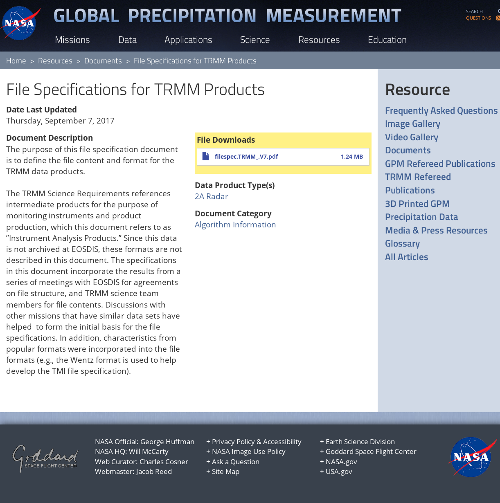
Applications (188, 39)
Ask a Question (235, 461)
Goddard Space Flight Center (371, 451)
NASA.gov (341, 461)
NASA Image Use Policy (249, 451)
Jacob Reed (154, 471)
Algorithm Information (235, 224)
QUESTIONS (478, 18)
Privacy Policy (233, 441)
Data (127, 39)
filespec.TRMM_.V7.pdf (246, 156)
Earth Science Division (360, 441)
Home (16, 60)
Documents (103, 60)
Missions (72, 39)
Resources (319, 39)
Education (387, 39)
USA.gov (339, 471)
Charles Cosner (164, 461)
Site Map (225, 471)
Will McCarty (149, 451)
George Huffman (167, 441)
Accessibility (282, 441)
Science (255, 39)
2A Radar (211, 196)
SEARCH (474, 11)
